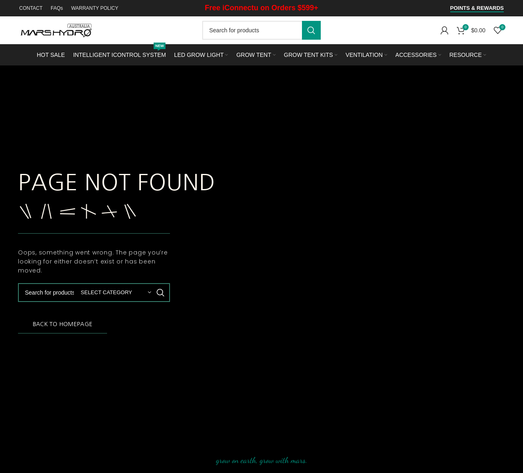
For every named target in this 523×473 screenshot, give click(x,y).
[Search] (261, 30)
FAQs (57, 8)
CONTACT (30, 8)
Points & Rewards (477, 8)
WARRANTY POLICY (94, 8)
